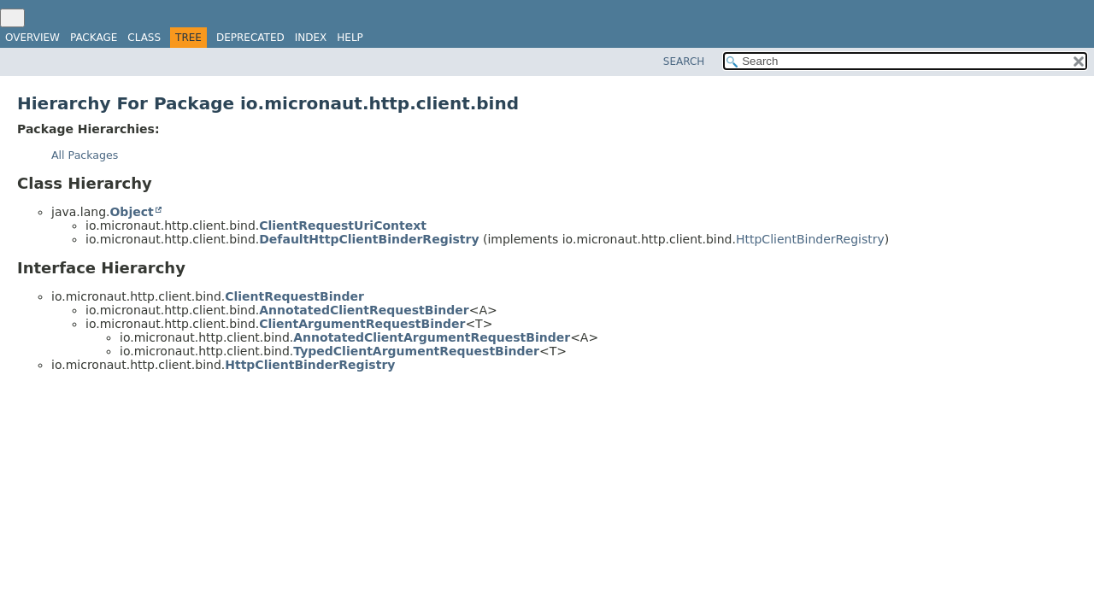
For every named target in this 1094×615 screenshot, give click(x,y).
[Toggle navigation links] (12, 18)
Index (311, 38)
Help (350, 38)
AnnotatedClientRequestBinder (363, 310)
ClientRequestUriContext (342, 225)
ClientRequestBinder (294, 296)
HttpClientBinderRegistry (810, 239)
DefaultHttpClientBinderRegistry (369, 239)
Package (93, 38)
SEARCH (684, 61)
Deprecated (250, 38)
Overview (32, 38)
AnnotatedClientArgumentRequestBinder (431, 337)
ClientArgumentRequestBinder (362, 324)
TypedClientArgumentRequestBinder (416, 351)
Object (131, 212)
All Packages (84, 155)
